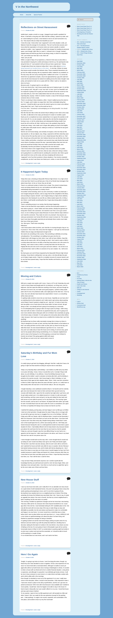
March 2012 (80, 228)
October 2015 (80, 156)
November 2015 (81, 154)
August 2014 (80, 175)
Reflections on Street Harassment (39, 27)
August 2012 (80, 219)
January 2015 (80, 165)
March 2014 (80, 184)
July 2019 (79, 94)
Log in (79, 301)
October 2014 (80, 171)
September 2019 (81, 90)
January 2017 (80, 132)
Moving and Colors (31, 276)
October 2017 (80, 120)
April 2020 (80, 83)
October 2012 (80, 215)
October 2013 (80, 193)
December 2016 (81, 134)
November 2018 (81, 105)
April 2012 (80, 226)
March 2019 (80, 98)
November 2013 (81, 191)
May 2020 (79, 81)
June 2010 (80, 261)
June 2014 (80, 178)
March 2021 (80, 70)
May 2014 (79, 180)
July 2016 (79, 143)
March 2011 (80, 248)
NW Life (79, 287)
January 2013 (80, 209)
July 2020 (79, 79)
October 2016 (80, 138)
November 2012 (81, 213)
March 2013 (80, 206)
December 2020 (81, 74)
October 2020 (80, 77)
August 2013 (80, 197)
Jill (78, 42)
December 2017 (81, 116)
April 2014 (80, 182)
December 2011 (81, 233)
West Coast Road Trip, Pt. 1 (84, 30)
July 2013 (79, 198)
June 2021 (80, 66)
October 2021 (80, 65)
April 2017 (80, 129)
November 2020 (81, 76)
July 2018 (79, 110)
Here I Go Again (29, 554)
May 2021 (79, 68)
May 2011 (79, 244)
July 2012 (79, 221)
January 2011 (80, 252)
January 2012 (80, 231)
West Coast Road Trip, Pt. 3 (84, 26)
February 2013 (81, 208)
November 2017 (81, 118)
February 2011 (81, 250)
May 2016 (79, 145)
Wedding (79, 295)
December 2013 (81, 189)
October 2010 (80, 257)
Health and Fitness (82, 284)
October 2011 (80, 237)
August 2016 (80, 142)
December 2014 (81, 167)
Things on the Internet (83, 289)
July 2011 (79, 241)
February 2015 (81, 164)
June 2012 (80, 222)
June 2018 (80, 112)
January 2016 (80, 151)
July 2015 (79, 162)
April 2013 (80, 204)
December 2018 (81, 103)
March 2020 (80, 85)
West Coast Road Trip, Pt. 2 (84, 28)
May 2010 (79, 263)
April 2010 (80, 265)
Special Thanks (38, 14)
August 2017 (80, 121)
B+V (78, 273)
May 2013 (79, 202)
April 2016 (80, 147)
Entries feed (80, 303)
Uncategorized (29, 163)
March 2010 (80, 266)
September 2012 (81, 217)
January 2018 (80, 114)
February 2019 (81, 99)
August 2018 (80, 109)
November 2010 (81, 255)
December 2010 (81, 254)
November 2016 (81, 136)
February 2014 (81, 186)
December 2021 (81, 63)
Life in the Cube (81, 286)
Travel (78, 291)
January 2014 (80, 187)
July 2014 (79, 176)
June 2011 (80, 242)
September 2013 (81, 195)
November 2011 (81, 235)
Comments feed (81, 305)
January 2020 (80, 87)
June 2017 (80, 125)
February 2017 (81, 131)
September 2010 (81, 259)
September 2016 (81, 140)
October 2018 (80, 107)
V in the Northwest (27, 6)
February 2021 (81, 72)
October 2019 (80, 88)
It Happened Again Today (34, 171)
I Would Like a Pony (87, 49)
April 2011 (80, 246)
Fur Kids (79, 278)
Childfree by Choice (82, 275)
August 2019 (80, 92)
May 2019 (79, 96)
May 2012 (79, 224)
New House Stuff (30, 479)
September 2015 (81, 158)
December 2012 (81, 211)
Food (78, 276)
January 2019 (80, 101)
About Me (28, 14)
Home (21, 14)
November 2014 (81, 169)
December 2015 (81, 153)
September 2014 (81, 173)
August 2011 (80, 239)
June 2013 (80, 200)
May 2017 (79, 127)
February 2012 (81, 230)
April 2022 (80, 61)
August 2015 (80, 160)
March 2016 (80, 149)
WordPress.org (81, 307)
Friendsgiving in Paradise (84, 32)
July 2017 (79, 123)
